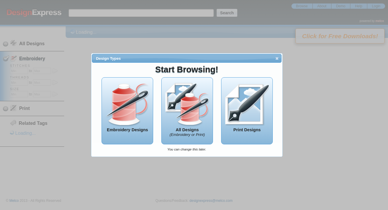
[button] (277, 58)
